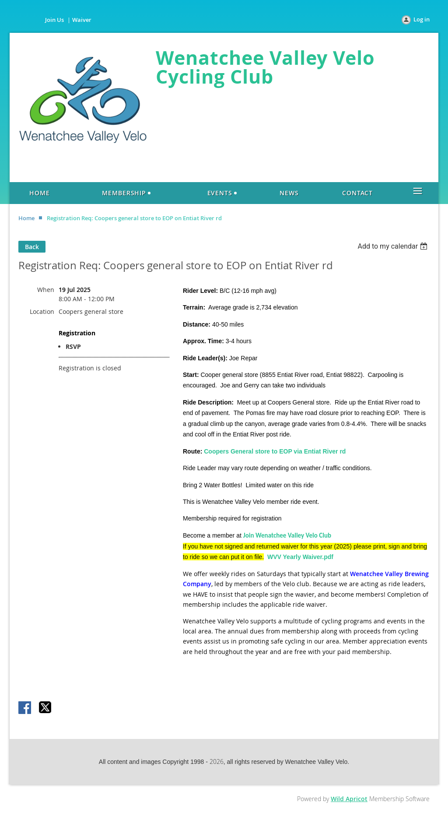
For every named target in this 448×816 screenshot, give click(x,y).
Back (32, 247)
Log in (421, 19)
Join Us (54, 20)
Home (26, 218)
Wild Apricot (349, 799)
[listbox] (393, 246)
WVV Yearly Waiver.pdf (300, 556)
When (45, 289)
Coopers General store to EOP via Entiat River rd (275, 451)
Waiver (81, 20)
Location (42, 311)
